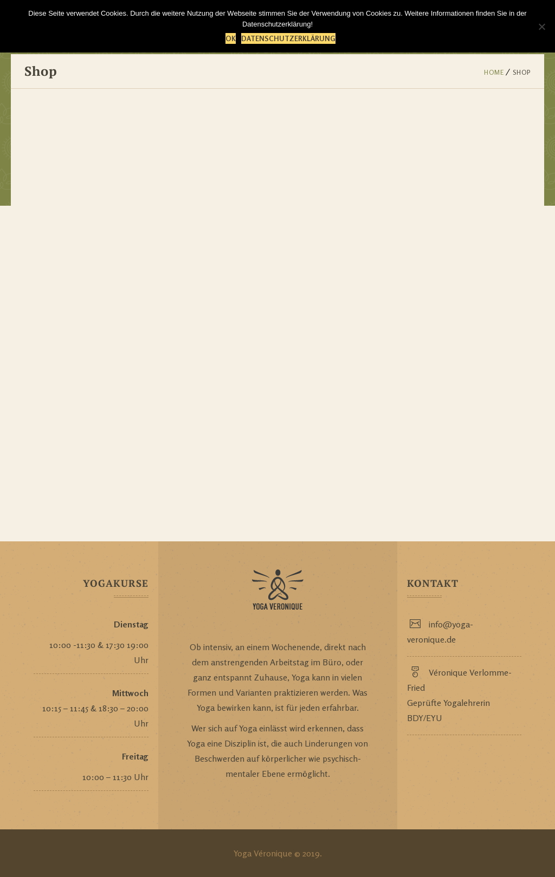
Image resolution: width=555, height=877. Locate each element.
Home (494, 72)
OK (230, 38)
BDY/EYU (424, 717)
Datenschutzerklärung (288, 38)
